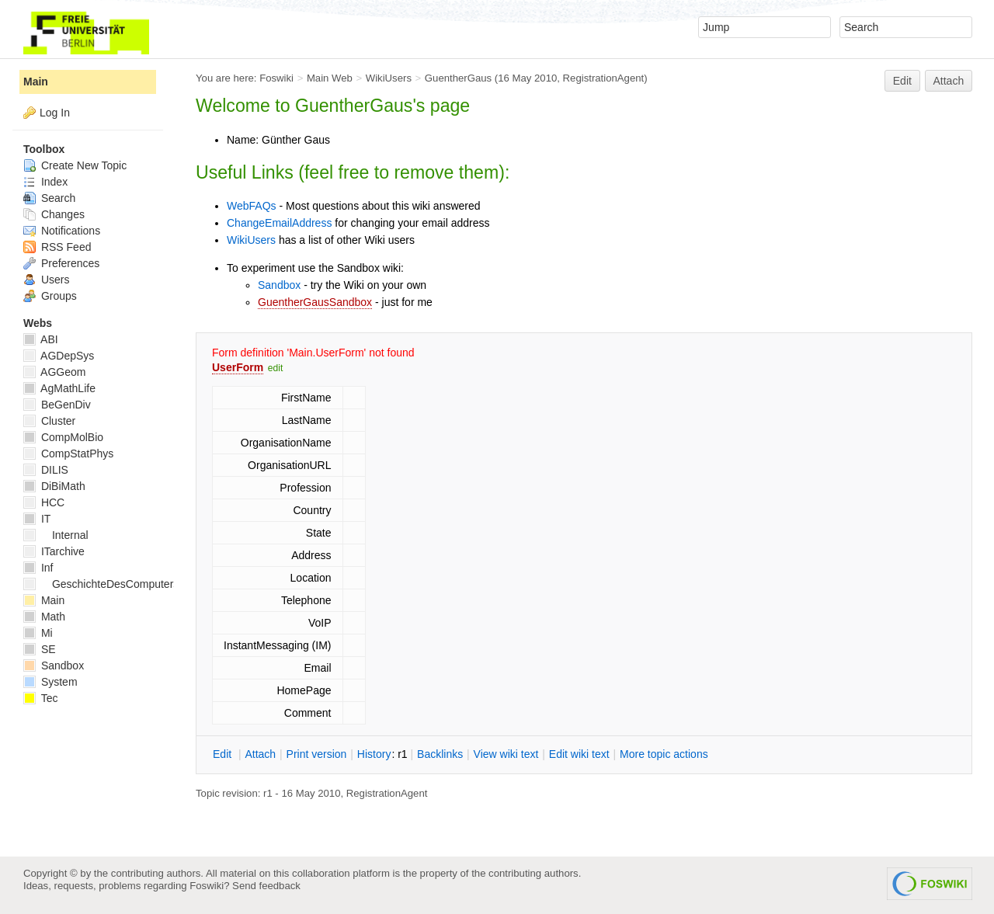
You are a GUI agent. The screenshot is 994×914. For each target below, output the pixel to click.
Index (45, 182)
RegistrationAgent (604, 78)
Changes (54, 214)
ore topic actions (664, 754)
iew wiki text (506, 754)
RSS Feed (57, 247)
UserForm (237, 367)
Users (46, 279)
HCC (43, 502)
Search (49, 198)
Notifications (61, 230)
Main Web (330, 78)
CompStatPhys (68, 453)
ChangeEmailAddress (279, 223)
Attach (948, 81)
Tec (40, 698)
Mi (38, 633)
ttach (260, 754)
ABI (40, 339)
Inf (38, 567)
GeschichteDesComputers (101, 584)
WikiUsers (389, 78)
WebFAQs (251, 206)
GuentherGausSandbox (315, 302)
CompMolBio (63, 437)
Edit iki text (579, 754)
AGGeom (54, 372)
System (50, 682)
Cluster (49, 421)
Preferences (61, 263)
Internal (56, 535)
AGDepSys (58, 355)
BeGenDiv (57, 404)
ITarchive (54, 551)
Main (35, 81)
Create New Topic (75, 165)
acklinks (440, 754)
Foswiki (276, 78)
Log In (55, 112)
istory (374, 754)
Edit (902, 81)
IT (36, 519)
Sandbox (279, 285)
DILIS (45, 470)
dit (224, 754)
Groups (50, 296)
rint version (317, 754)
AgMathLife (59, 388)
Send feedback (266, 885)
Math (44, 616)
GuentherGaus (458, 78)
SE (39, 649)
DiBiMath (54, 486)
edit (275, 368)
